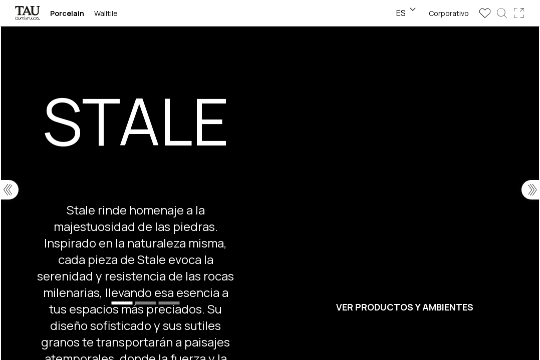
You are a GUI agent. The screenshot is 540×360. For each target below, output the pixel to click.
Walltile (106, 13)
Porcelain (67, 13)
